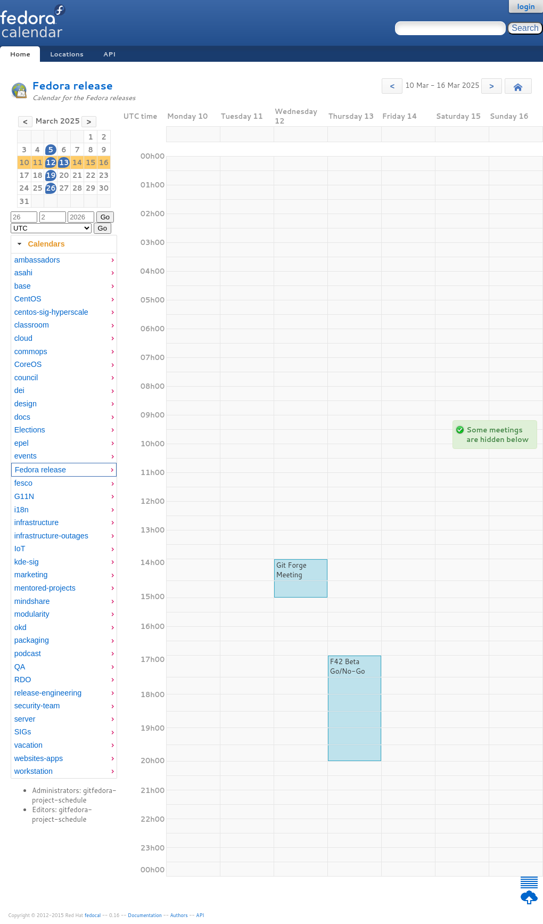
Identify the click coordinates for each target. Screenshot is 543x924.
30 (104, 188)
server (25, 719)
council (26, 377)
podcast (27, 653)
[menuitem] (64, 260)
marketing (31, 574)
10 (24, 162)
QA (20, 667)
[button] (392, 86)
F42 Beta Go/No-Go (347, 666)
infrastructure (36, 522)
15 (91, 162)
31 (24, 201)
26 (51, 188)
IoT (20, 548)
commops (30, 351)
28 (77, 188)
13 (64, 162)
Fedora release (72, 85)
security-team (37, 705)
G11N (24, 496)
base (22, 286)
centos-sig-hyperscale (51, 312)
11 (37, 162)
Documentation (145, 915)
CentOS (28, 299)
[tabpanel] (64, 516)
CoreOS (28, 364)
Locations (67, 54)
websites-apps (38, 758)
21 (77, 175)
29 (91, 188)
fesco (23, 483)
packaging (31, 640)
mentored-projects (45, 588)
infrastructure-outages (51, 535)
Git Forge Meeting (291, 569)
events (25, 456)
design (25, 403)
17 (24, 175)
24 (24, 188)
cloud (23, 338)
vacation (28, 745)
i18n (21, 509)
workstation (33, 771)
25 (37, 188)
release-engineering (47, 693)
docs (22, 417)
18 (37, 175)
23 (104, 175)
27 (64, 188)
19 (51, 175)
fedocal (93, 915)
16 (104, 162)
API (109, 54)
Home (20, 54)
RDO (22, 679)
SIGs (22, 731)
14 (77, 162)
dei (19, 390)
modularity (32, 614)
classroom (31, 325)
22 (91, 175)
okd (20, 627)
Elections (29, 430)
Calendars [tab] (39, 244)
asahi (23, 272)
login (526, 6)
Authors (179, 915)
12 (51, 162)
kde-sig (26, 562)
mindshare (32, 601)
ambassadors (37, 260)
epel (21, 443)
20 (64, 175)
